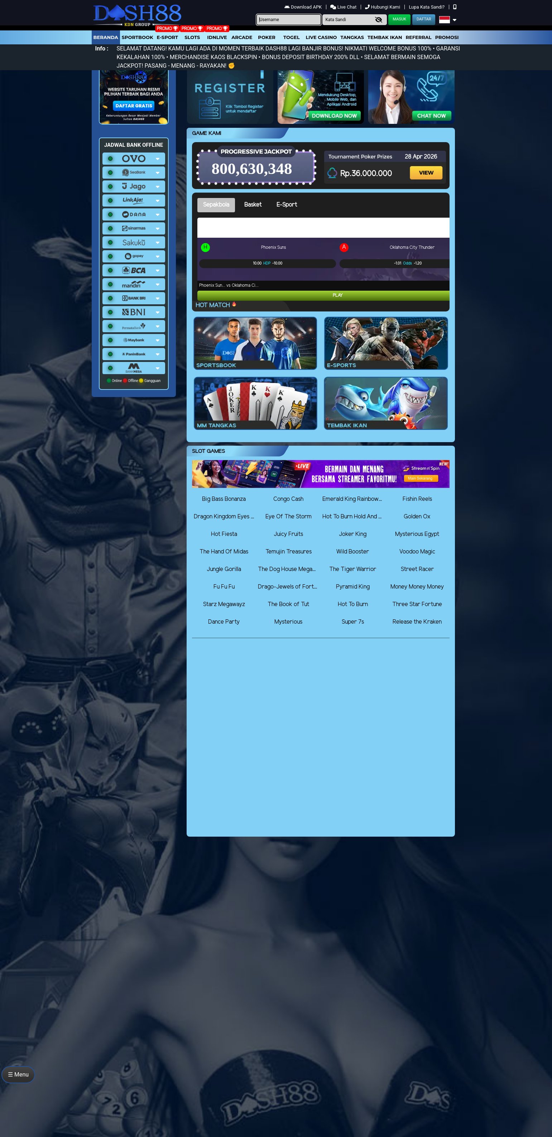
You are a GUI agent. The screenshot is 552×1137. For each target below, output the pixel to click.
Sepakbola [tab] (216, 205)
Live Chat (343, 7)
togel (291, 37)
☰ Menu (18, 1074)
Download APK (303, 7)
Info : (102, 48)
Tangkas (352, 37)
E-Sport (167, 37)
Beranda (105, 37)
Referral (418, 37)
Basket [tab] (252, 205)
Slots (192, 37)
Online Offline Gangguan (134, 380)
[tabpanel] (323, 259)
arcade (241, 37)
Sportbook (137, 37)
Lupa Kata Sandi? (427, 7)
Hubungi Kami (383, 7)
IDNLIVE (217, 37)
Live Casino (321, 37)
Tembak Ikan (385, 37)
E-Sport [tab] (287, 205)
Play (338, 295)
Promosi (447, 37)
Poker (266, 37)
